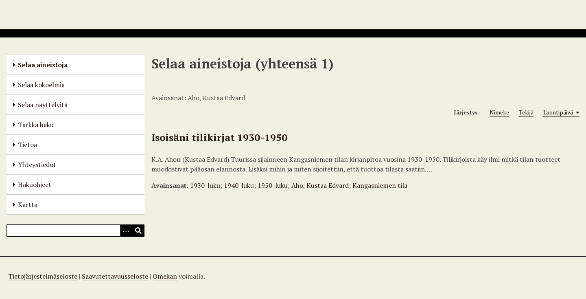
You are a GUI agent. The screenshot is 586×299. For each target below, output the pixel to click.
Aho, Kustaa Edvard (320, 185)
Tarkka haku (36, 124)
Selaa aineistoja (43, 64)
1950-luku (273, 185)
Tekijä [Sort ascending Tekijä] (526, 112)
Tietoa (27, 144)
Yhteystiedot (37, 164)
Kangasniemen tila (379, 185)
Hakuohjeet (34, 184)
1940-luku (239, 185)
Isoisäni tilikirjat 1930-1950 (219, 137)
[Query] (75, 230)
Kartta (27, 204)
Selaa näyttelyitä (43, 104)
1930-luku (205, 185)
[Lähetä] (138, 230)
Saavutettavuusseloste (115, 276)
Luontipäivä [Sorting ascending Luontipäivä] (561, 112)
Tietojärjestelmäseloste (42, 276)
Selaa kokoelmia (41, 84)
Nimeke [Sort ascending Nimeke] (499, 112)
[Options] (126, 230)
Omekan (165, 276)
